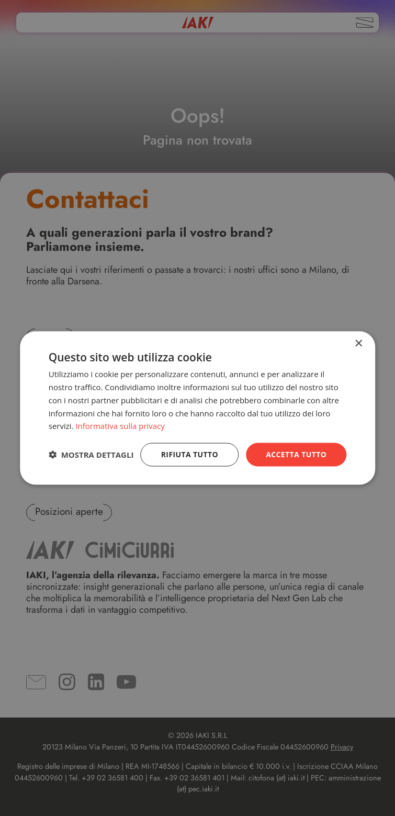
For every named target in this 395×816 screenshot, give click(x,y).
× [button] (358, 344)
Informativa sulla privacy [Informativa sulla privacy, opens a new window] (119, 426)
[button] (91, 454)
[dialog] (198, 408)
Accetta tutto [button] (296, 454)
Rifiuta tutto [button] (189, 454)
